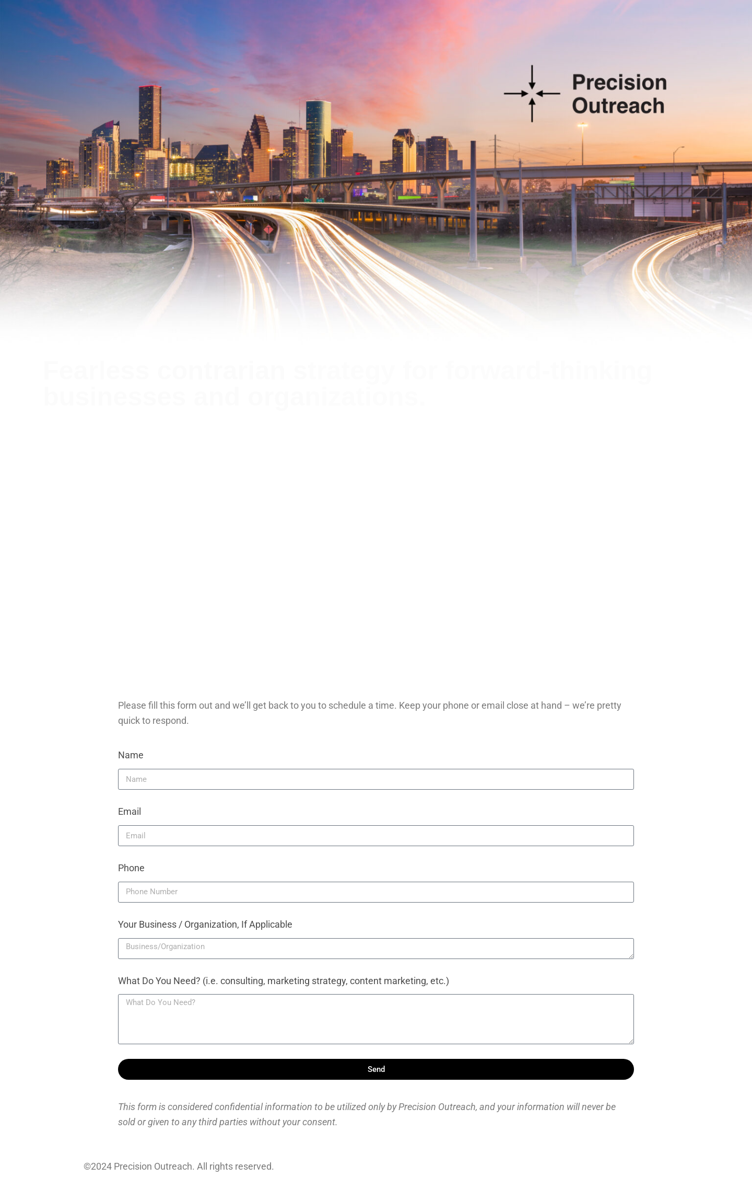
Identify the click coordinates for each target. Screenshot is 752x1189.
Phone (131, 867)
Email (129, 811)
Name (131, 754)
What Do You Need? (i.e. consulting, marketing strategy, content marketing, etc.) (283, 980)
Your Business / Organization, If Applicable (205, 924)
